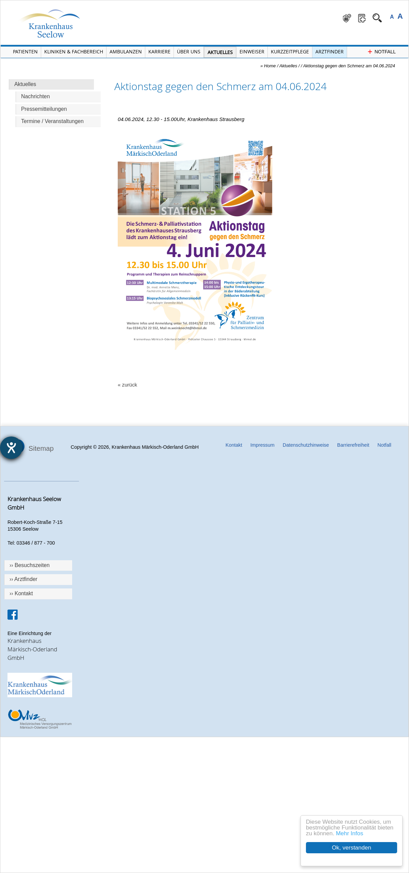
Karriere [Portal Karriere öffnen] (159, 51)
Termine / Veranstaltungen (52, 121)
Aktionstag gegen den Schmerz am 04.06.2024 (349, 65)
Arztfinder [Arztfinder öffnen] (329, 51)
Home (270, 65)
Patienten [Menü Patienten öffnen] (25, 51)
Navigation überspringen (108, 0)
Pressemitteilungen (44, 109)
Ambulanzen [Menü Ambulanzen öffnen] (126, 51)
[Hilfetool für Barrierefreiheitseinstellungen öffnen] (11, 448)
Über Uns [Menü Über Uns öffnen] (188, 51)
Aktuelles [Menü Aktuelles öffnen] (220, 52)
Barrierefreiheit (353, 445)
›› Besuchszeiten (30, 565)
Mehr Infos (349, 833)
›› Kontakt (21, 593)
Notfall (384, 445)
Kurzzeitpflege (290, 51)
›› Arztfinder (23, 579)
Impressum (262, 445)
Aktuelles (25, 84)
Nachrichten (35, 96)
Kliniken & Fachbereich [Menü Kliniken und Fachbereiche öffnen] (73, 51)
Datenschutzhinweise (306, 445)
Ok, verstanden (352, 847)
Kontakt (234, 445)
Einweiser (252, 51)
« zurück (127, 385)
